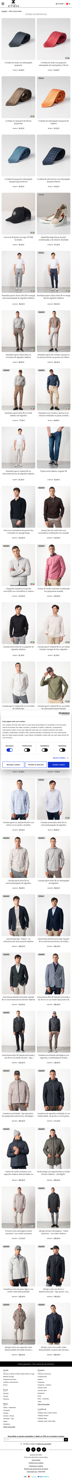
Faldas (5, 1421)
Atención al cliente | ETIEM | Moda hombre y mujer (18, 1374)
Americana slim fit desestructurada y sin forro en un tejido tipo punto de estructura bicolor (53, 999)
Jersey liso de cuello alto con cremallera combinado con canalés (53, 531)
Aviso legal (36, 1460)
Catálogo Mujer (42, 1418)
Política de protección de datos (36, 1468)
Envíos (5, 1385)
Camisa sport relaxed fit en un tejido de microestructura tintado (53, 707)
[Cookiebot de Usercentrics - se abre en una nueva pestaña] (60, 713)
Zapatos (40, 1379)
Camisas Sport (42, 1390)
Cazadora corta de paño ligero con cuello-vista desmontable (18, 1290)
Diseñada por (36, 1471)
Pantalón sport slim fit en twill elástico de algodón (18, 414)
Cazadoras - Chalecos (44, 1385)
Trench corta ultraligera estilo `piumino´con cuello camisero (18, 1232)
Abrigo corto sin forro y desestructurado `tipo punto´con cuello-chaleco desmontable (53, 1292)
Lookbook (42, 1409)
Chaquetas (6, 1410)
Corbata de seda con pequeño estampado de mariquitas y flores (53, 63)
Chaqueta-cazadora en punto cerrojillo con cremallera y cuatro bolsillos (18, 591)
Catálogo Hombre (43, 1415)
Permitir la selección (36, 765)
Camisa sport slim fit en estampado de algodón (53, 881)
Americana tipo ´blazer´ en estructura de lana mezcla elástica (18, 940)
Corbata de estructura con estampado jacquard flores (53, 180)
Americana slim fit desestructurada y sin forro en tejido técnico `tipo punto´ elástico (18, 1058)
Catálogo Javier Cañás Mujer (47, 1421)
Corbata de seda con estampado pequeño (18, 63)
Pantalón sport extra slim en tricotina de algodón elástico (18, 356)
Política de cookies (36, 1462)
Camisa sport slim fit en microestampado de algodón (18, 881)
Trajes (39, 1401)
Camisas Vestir (42, 1387)
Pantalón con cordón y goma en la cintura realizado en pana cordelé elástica (53, 415)
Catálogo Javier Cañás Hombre (47, 1413)
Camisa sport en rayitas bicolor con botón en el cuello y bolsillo (18, 823)
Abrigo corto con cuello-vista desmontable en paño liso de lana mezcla (53, 1350)
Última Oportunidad (9, 1427)
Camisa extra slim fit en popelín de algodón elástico (18, 648)
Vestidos (5, 1413)
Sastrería (6, 1399)
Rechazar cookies (13, 765)
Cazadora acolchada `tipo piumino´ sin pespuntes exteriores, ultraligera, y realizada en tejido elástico (18, 1116)
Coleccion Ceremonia (44, 1374)
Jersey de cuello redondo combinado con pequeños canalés (53, 589)
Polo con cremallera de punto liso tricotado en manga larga (18, 531)
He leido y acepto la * (37, 1444)
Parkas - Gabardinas (9, 1407)
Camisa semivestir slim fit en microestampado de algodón (54, 823)
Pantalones (6, 1424)
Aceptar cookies (58, 765)
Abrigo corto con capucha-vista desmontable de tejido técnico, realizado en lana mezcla (18, 1350)
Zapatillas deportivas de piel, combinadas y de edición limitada (53, 238)
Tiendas (5, 1396)
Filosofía (5, 1393)
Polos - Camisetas (43, 1399)
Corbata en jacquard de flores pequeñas (18, 122)
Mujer (5, 1403)
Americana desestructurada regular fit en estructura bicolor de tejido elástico (53, 941)
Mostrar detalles (59, 758)
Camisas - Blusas (8, 1416)
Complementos (42, 1376)
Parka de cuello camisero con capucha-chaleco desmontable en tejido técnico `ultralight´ (18, 1174)
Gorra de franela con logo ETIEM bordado (18, 238)
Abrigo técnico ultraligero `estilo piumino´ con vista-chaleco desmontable (53, 1233)
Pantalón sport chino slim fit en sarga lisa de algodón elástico (53, 296)
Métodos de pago (8, 1376)
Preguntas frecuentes (9, 1379)
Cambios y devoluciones (10, 1382)
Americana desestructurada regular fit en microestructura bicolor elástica (18, 998)
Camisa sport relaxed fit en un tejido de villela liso (18, 707)
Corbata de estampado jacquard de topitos (53, 122)
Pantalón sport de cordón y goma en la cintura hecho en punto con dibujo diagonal (53, 357)
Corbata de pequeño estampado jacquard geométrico (18, 180)
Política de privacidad (44, 1444)
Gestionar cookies (36, 1466)
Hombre (4, 11)
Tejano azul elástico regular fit (53, 471)
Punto (39, 1396)
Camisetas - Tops (8, 1418)
